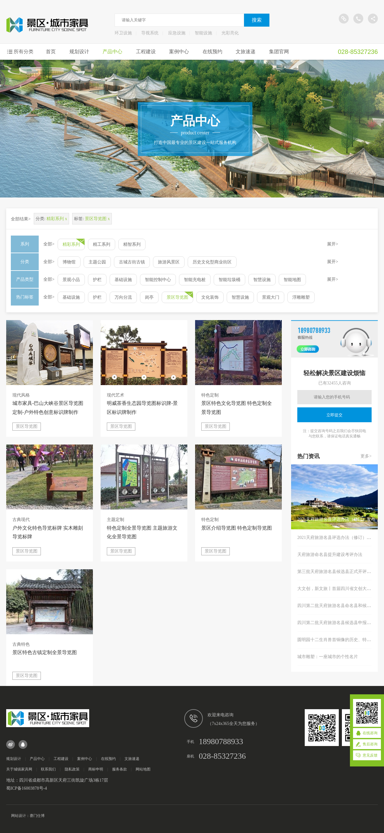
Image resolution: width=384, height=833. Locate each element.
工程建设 (146, 51)
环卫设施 (123, 33)
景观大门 (270, 297)
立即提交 (334, 415)
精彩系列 (71, 244)
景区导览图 (177, 297)
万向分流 (123, 297)
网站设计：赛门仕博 (28, 815)
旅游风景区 (169, 262)
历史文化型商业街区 (212, 262)
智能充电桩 (195, 279)
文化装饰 (210, 297)
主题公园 (97, 262)
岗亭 (149, 297)
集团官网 (279, 51)
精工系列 (101, 244)
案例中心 (179, 51)
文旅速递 (245, 51)
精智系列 (132, 244)
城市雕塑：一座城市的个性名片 (327, 656)
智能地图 (292, 279)
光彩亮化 (230, 33)
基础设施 (123, 279)
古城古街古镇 (132, 262)
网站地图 (143, 769)
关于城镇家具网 (19, 769)
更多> (366, 456)
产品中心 (112, 51)
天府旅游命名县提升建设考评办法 (329, 554)
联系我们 (48, 769)
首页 (51, 51)
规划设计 (79, 51)
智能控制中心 (158, 279)
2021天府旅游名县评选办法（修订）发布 (336, 537)
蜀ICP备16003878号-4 (26, 788)
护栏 (97, 279)
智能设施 (203, 33)
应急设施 (176, 33)
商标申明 (95, 769)
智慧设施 (262, 279)
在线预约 (212, 51)
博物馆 (69, 262)
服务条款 (119, 769)
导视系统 (150, 33)
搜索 (257, 20)
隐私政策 (72, 769)
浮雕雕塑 (301, 297)
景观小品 (71, 279)
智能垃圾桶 (229, 279)
